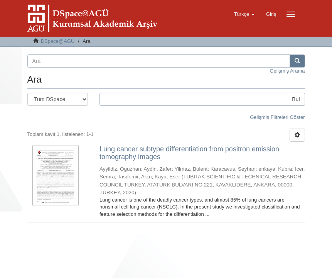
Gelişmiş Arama (287, 71)
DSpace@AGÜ (58, 41)
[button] (244, 14)
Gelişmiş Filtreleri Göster (277, 117)
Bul (296, 99)
